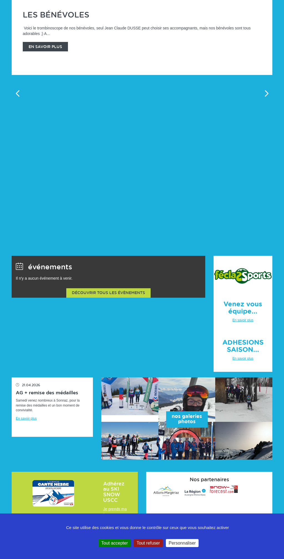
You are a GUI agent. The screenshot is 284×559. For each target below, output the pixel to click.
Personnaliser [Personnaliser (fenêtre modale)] (182, 543)
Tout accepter (114, 543)
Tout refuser (148, 543)
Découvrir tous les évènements (108, 293)
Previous (17, 93)
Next (266, 93)
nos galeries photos (187, 419)
